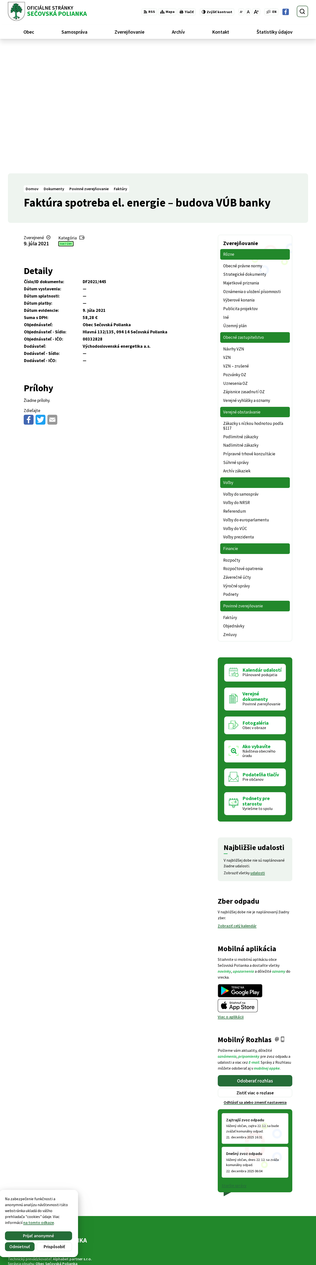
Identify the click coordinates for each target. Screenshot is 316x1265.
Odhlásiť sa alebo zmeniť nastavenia (255, 975)
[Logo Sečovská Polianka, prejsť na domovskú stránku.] (47, 11)
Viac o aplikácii (231, 890)
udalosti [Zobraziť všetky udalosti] (257, 746)
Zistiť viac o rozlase (255, 966)
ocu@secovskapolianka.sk (285, 1248)
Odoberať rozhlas (255, 954)
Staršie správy (234, 1058)
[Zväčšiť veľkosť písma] (256, 11)
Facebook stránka (277, 1254)
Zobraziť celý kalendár (237, 799)
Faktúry (66, 117)
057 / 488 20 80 (274, 1242)
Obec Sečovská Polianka (57, 1136)
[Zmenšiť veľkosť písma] (241, 11)
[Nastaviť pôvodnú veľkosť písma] (248, 11)
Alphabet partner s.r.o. (72, 1132)
